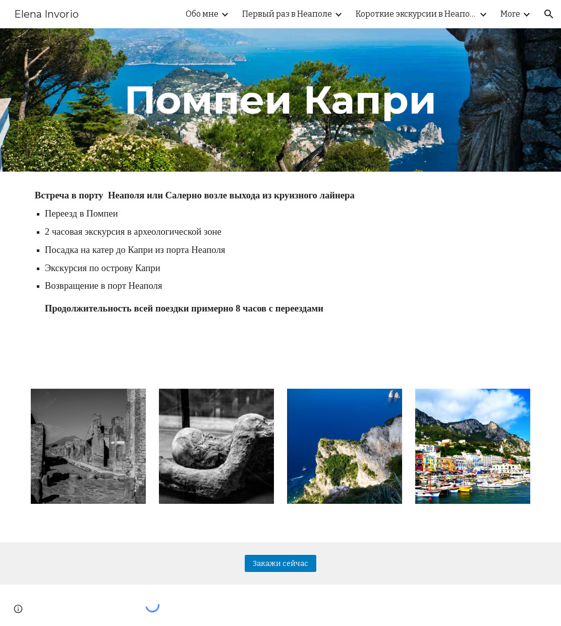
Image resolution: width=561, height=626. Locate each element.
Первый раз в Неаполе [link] (287, 14)
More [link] (510, 14)
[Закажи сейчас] (280, 563)
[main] (280, 100)
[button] (549, 14)
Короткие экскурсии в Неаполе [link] (416, 14)
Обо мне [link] (202, 14)
